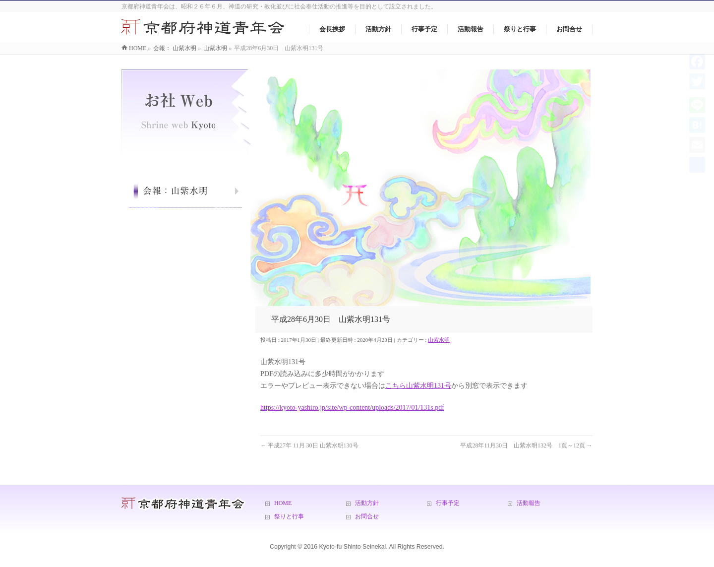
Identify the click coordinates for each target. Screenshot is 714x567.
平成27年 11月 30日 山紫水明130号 (309, 445)
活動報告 (528, 503)
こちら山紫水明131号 (418, 385)
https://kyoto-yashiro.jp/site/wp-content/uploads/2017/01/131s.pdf (352, 407)
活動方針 (367, 503)
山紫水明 (439, 340)
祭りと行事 (289, 516)
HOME (283, 503)
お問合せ (367, 516)
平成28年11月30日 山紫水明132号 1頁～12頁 (526, 445)
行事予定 (448, 503)
